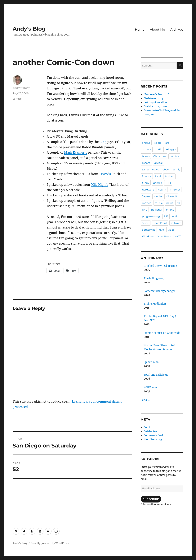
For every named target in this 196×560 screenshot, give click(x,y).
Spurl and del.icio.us (156, 374)
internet (175, 189)
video (171, 229)
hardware (148, 189)
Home (140, 29)
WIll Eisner (150, 387)
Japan (146, 196)
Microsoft (171, 196)
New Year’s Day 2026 (156, 94)
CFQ (103, 142)
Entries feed (151, 431)
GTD (168, 182)
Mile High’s (99, 184)
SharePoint (160, 222)
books (145, 156)
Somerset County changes (160, 291)
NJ (178, 202)
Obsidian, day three (155, 106)
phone (170, 209)
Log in (147, 427)
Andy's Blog (29, 28)
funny (145, 182)
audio (158, 149)
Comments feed (153, 435)
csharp (146, 162)
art (167, 142)
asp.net (146, 149)
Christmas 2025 (153, 98)
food (158, 176)
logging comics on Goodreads (162, 333)
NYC (144, 209)
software (176, 222)
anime (146, 142)
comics (17, 98)
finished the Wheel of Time (160, 265)
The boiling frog (153, 278)
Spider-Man (151, 362)
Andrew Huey (21, 87)
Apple (158, 142)
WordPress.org (153, 439)
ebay (166, 169)
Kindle (158, 196)
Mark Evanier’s (75, 152)
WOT (178, 236)
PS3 (166, 216)
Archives (176, 29)
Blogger (171, 149)
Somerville (148, 229)
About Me (157, 29)
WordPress (164, 236)
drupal (158, 162)
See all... (145, 400)
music (159, 202)
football (169, 176)
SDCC (145, 222)
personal (156, 209)
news (169, 202)
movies (146, 202)
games (157, 182)
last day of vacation (155, 102)
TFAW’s (105, 174)
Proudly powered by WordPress (50, 543)
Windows (148, 236)
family (176, 169)
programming (151, 216)
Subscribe (151, 499)
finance (146, 176)
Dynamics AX (150, 169)
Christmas (159, 156)
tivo (161, 229)
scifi (174, 216)
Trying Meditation (155, 303)
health (162, 189)
